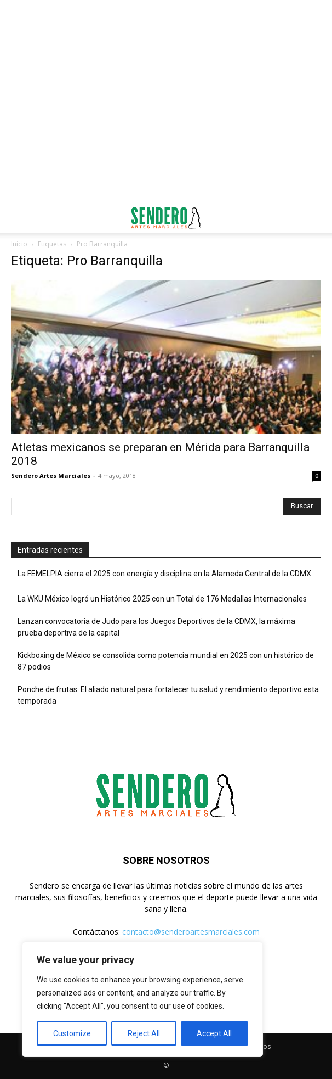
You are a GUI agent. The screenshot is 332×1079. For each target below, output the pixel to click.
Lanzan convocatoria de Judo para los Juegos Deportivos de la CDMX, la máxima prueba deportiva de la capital (156, 627)
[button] (18, 218)
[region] (142, 999)
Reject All (144, 1033)
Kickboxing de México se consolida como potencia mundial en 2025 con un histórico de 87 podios (166, 661)
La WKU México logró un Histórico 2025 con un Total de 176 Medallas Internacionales (162, 598)
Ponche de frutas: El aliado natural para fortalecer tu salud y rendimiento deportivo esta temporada (168, 695)
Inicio (19, 244)
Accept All (214, 1033)
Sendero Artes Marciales (50, 475)
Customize (72, 1033)
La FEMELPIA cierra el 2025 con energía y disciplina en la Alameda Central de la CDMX (164, 573)
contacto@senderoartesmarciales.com (191, 931)
